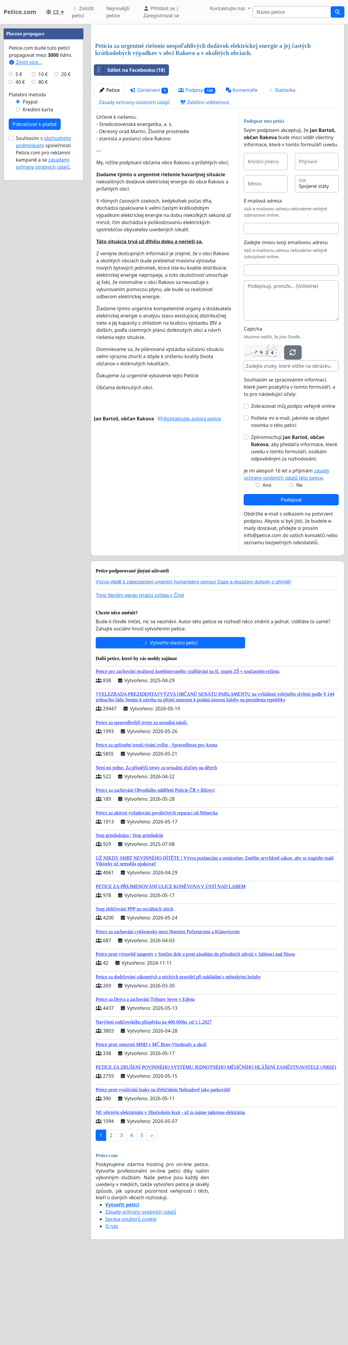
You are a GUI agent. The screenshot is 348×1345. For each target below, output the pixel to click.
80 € (43, 261)
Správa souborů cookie (130, 1303)
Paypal (30, 281)
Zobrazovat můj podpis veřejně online (293, 490)
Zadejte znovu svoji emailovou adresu (286, 326)
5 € (19, 253)
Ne (299, 569)
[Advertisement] (217, 76)
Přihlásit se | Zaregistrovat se (161, 12)
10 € (43, 253)
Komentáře (241, 174)
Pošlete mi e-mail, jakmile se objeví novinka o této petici (290, 505)
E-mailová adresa (263, 284)
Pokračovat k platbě (35, 303)
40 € (20, 261)
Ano (266, 569)
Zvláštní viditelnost (204, 186)
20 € (66, 253)
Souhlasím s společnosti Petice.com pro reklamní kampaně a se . (43, 332)
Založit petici (83, 12)
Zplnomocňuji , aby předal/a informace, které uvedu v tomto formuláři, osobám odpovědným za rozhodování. (294, 532)
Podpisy (196, 174)
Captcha (253, 412)
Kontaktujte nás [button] (228, 8)
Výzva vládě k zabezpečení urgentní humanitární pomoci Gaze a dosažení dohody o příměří (193, 665)
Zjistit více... (25, 241)
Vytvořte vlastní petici (170, 726)
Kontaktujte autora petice (189, 502)
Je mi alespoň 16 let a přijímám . (286, 558)
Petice (109, 174)
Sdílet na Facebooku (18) (129, 153)
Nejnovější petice (118, 12)
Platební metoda (27, 274)
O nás (111, 1310)
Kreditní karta (38, 289)
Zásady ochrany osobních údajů (134, 186)
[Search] (292, 12)
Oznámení (149, 174)
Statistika (281, 174)
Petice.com (20, 12)
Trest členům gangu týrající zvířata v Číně (140, 679)
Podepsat (291, 583)
